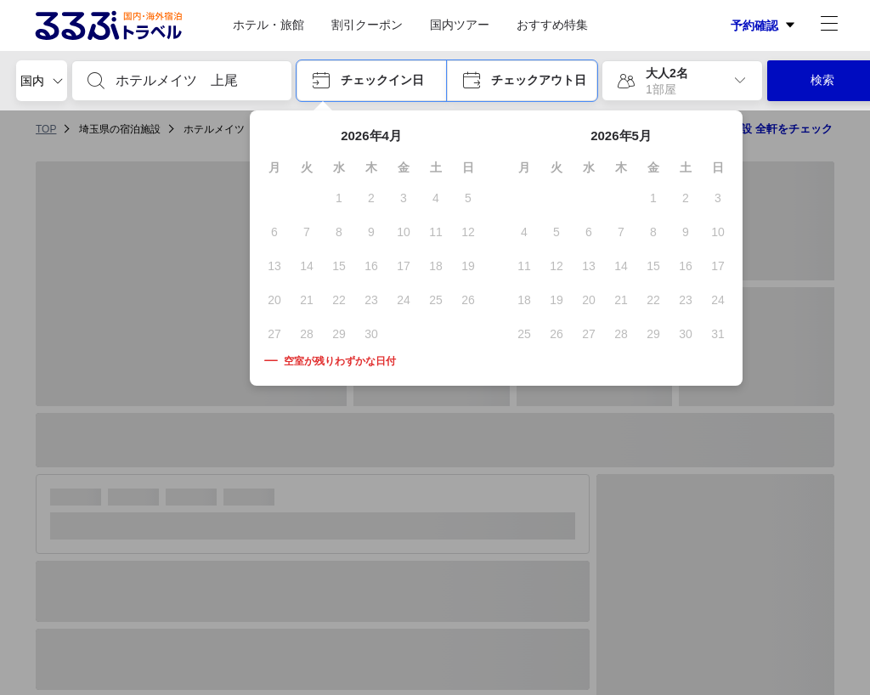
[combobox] (195, 80)
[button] (372, 80)
